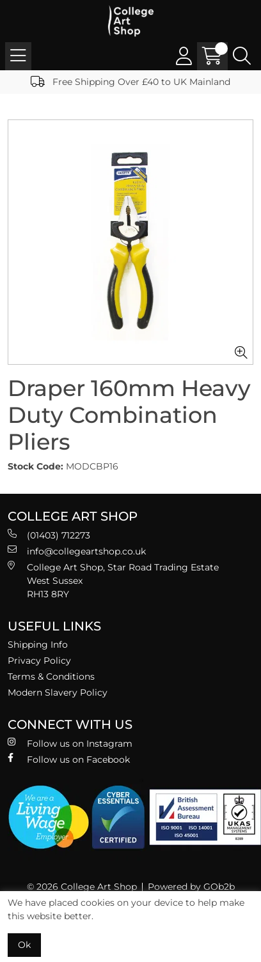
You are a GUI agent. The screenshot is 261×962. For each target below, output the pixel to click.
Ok (24, 945)
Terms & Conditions (51, 676)
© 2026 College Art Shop (82, 886)
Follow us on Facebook (69, 759)
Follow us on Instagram (70, 743)
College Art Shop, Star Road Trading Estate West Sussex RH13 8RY (113, 580)
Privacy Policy (39, 660)
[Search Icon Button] (242, 56)
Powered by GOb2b (191, 886)
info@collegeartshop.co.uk (77, 551)
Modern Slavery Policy (57, 692)
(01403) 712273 (49, 535)
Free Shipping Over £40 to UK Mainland (130, 82)
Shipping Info (38, 644)
